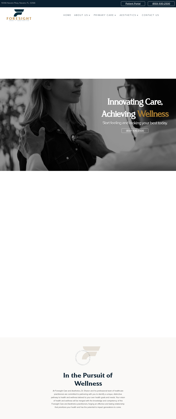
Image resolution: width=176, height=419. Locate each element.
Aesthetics (128, 15)
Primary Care (104, 15)
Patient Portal (133, 3)
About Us (81, 15)
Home (67, 15)
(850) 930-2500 (161, 3)
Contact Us (150, 15)
